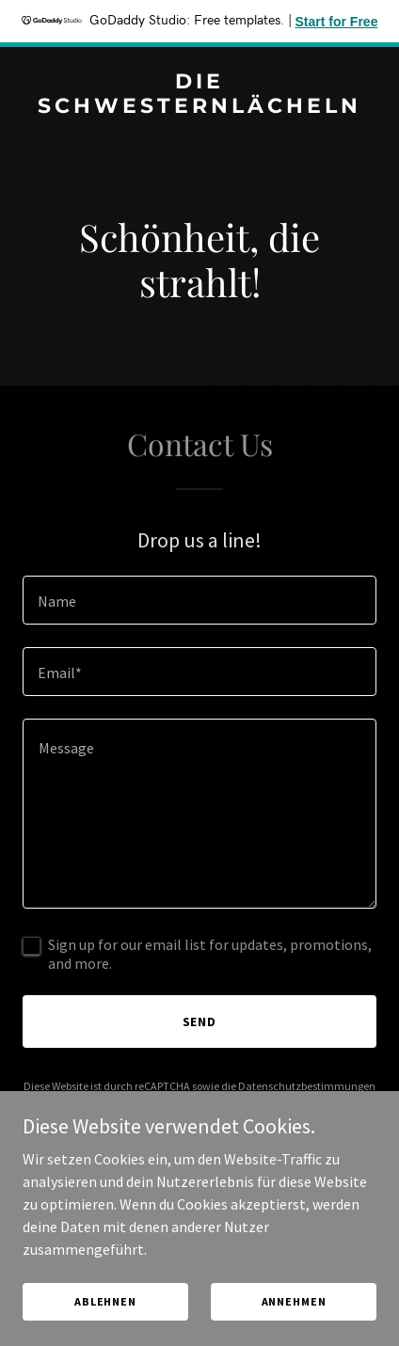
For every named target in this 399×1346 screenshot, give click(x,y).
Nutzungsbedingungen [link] (157, 1103)
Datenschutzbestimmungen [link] (306, 1086)
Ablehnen (105, 1327)
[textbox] (199, 600)
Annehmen (294, 1327)
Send (200, 1021)
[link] (199, 107)
